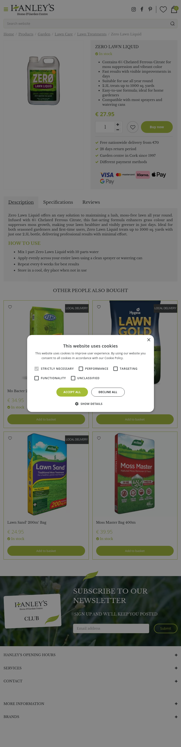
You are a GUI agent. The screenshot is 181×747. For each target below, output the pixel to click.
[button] (90, 403)
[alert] (90, 373)
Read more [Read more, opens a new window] (132, 358)
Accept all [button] (72, 392)
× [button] (148, 340)
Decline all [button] (108, 392)
